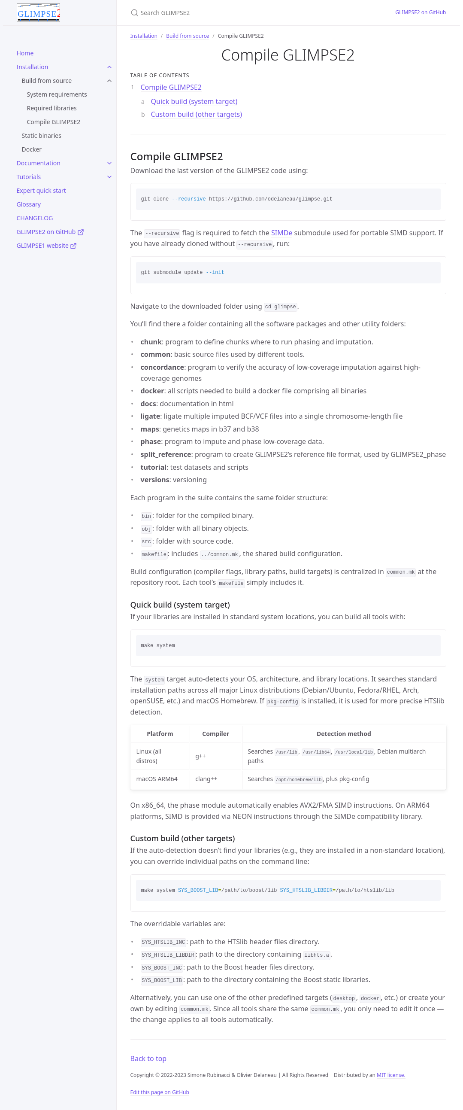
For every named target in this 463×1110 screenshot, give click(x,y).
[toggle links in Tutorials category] (109, 177)
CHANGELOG (35, 218)
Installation (32, 67)
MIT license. (391, 1075)
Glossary (29, 204)
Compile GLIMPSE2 (54, 122)
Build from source (47, 80)
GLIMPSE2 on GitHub (50, 232)
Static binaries (41, 135)
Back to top (148, 1058)
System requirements (57, 94)
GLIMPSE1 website (47, 245)
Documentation (39, 163)
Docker (32, 149)
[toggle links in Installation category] (109, 67)
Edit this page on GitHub (159, 1092)
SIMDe (281, 232)
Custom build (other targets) (196, 114)
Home (25, 53)
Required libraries (52, 108)
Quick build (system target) (194, 101)
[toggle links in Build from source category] (109, 81)
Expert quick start (41, 190)
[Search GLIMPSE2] (232, 12)
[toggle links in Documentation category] (109, 163)
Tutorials (29, 177)
